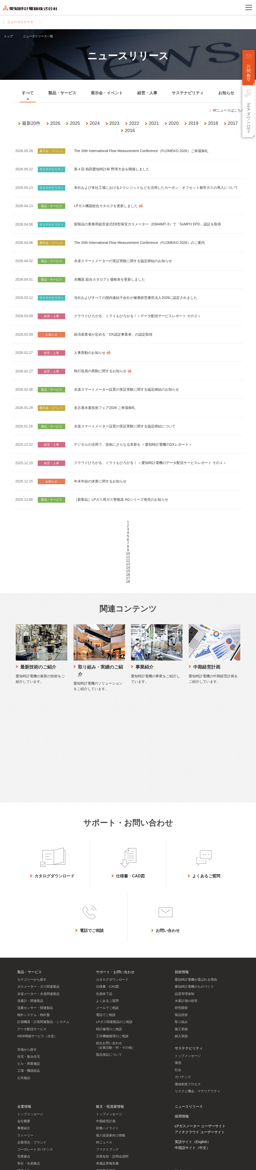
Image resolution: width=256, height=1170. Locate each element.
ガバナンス (183, 976)
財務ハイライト (107, 1027)
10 (128, 553)
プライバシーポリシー (57, 1162)
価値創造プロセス (188, 983)
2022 (134, 123)
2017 (233, 123)
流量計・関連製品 (30, 900)
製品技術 (181, 914)
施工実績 (181, 928)
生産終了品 (104, 893)
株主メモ (102, 1112)
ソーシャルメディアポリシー (96, 1162)
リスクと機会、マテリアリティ (197, 990)
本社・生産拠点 (28, 1062)
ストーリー (25, 1034)
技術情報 (182, 871)
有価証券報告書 (107, 1062)
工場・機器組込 (28, 970)
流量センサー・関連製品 (35, 907)
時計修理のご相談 (109, 928)
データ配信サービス (31, 928)
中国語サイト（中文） (192, 1047)
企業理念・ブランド (31, 1041)
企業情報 (24, 1006)
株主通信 (102, 1091)
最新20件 (31, 123)
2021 (154, 123)
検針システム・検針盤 (33, 914)
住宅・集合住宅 (28, 956)
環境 (178, 962)
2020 (173, 123)
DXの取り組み (27, 1091)
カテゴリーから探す (31, 879)
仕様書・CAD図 (107, 886)
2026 (55, 123)
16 (128, 574)
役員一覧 (23, 1077)
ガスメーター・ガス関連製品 (38, 886)
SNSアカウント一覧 (190, 1130)
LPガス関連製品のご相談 (114, 921)
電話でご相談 (106, 914)
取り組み (181, 921)
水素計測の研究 (186, 900)
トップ (8, 36)
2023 (115, 123)
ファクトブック (107, 1048)
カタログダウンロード (112, 879)
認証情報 (23, 1105)
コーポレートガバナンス (35, 1048)
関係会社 (23, 1070)
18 (128, 581)
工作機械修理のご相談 (112, 935)
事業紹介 (23, 1027)
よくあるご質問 (107, 900)
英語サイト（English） (193, 1041)
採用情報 (182, 1015)
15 (128, 571)
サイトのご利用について (20, 1162)
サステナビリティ (189, 947)
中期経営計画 (106, 1020)
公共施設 (23, 977)
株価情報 (102, 1098)
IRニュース (104, 1041)
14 (128, 567)
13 (128, 564)
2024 (95, 123)
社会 (178, 969)
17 (128, 578)
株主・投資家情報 (110, 1006)
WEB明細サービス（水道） (37, 935)
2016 (130, 130)
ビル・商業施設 (28, 963)
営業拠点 (23, 1055)
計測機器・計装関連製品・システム (43, 921)
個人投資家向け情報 (110, 1034)
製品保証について (109, 954)
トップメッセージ (188, 955)
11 (128, 557)
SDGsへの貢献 (28, 1084)
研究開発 (181, 907)
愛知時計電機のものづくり (194, 886)
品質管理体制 (184, 893)
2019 (193, 123)
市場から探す (27, 949)
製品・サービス (29, 871)
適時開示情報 (106, 1070)
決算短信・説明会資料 (112, 1055)
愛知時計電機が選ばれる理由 (196, 879)
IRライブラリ (106, 1077)
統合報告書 (104, 1084)
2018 (213, 123)
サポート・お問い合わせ (115, 871)
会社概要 (23, 1020)
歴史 (20, 1098)
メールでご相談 (107, 907)
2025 (75, 123)
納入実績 (181, 935)
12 (128, 560)
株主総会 (102, 1105)
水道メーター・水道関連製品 (38, 893)
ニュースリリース (21, 22)
